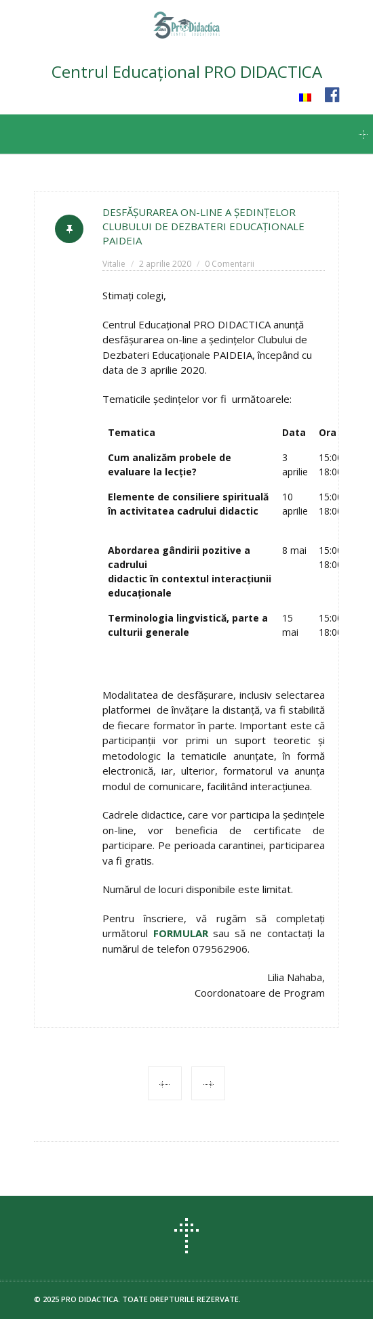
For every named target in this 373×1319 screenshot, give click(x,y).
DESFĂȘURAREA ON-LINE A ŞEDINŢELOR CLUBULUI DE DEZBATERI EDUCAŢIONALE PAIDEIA (203, 226)
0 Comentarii (229, 263)
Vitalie (113, 263)
